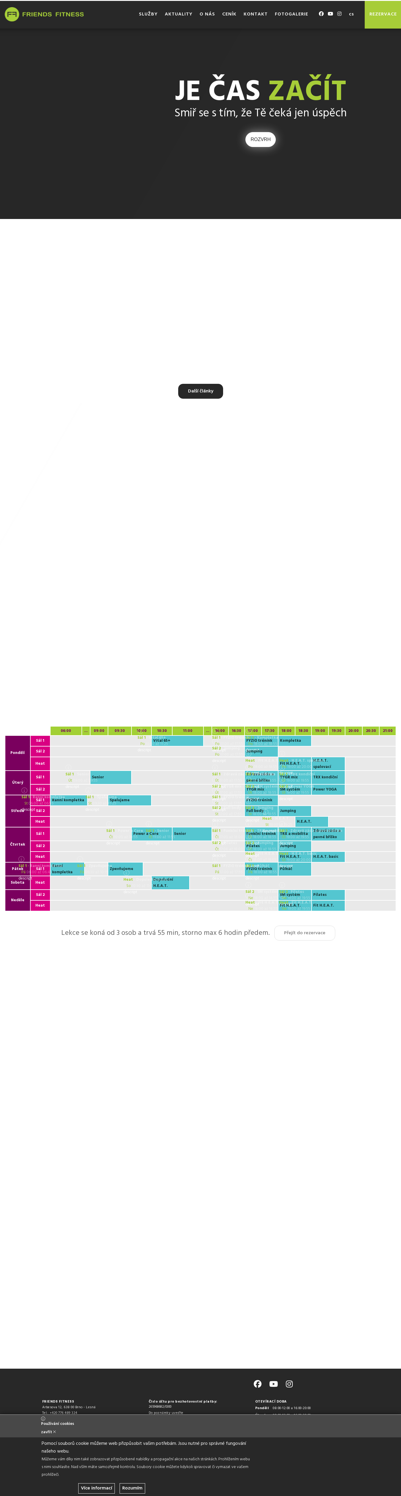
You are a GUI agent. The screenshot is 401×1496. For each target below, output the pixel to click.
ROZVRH (260, 139)
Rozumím (132, 1488)
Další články (200, 391)
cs (350, 14)
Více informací (96, 1488)
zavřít (48, 1432)
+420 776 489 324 (63, 1413)
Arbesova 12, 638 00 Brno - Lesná (69, 1407)
